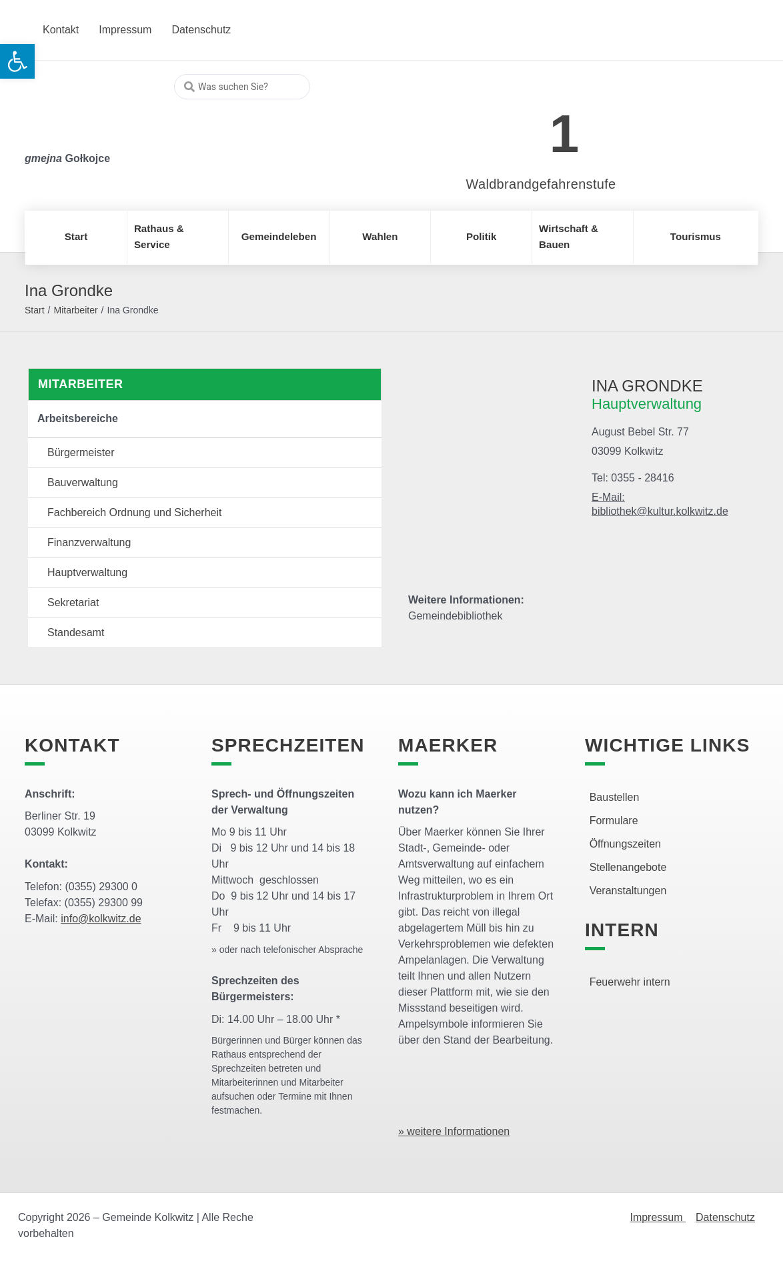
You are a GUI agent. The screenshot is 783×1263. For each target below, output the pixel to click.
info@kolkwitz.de (101, 918)
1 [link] (565, 133)
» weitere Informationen (454, 1131)
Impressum (658, 1217)
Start (35, 310)
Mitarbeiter (75, 310)
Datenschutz (725, 1217)
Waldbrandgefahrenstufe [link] (541, 184)
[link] (521, 126)
